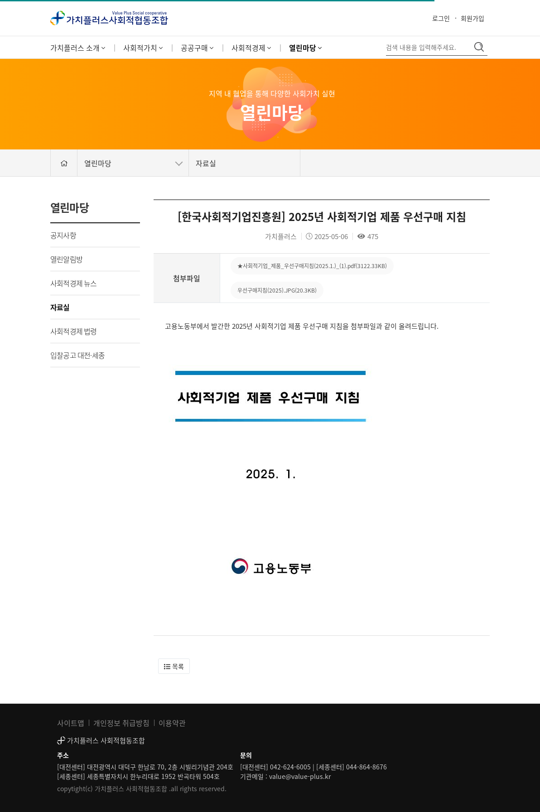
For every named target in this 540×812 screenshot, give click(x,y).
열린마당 (305, 47)
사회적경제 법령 (73, 331)
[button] (174, 666)
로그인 (441, 18)
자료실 (60, 307)
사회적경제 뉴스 (73, 283)
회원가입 (472, 18)
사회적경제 (251, 47)
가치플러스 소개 (77, 47)
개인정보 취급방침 (121, 722)
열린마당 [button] (133, 163)
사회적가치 (143, 47)
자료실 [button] (206, 163)
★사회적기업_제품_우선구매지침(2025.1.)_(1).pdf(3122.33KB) (312, 266)
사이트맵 (70, 722)
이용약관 (172, 722)
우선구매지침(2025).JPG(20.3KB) (277, 290)
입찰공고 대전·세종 (77, 355)
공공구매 (197, 47)
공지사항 (63, 235)
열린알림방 (66, 259)
